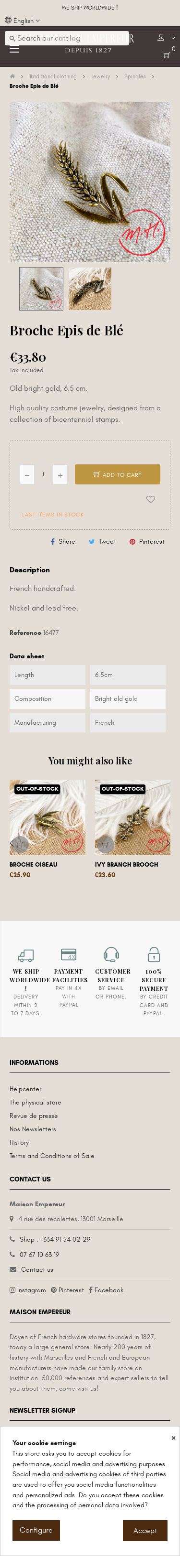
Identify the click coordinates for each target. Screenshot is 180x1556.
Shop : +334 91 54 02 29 (55, 1239)
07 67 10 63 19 (39, 1255)
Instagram (31, 1290)
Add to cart (118, 475)
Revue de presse (34, 1116)
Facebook (109, 1290)
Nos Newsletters (33, 1129)
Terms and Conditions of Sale (52, 1156)
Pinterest (152, 541)
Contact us (37, 1270)
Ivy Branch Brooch (126, 865)
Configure (36, 1530)
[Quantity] (44, 474)
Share (67, 541)
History (19, 1142)
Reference (25, 633)
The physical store (35, 1102)
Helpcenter (25, 1089)
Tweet (107, 541)
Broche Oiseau (33, 865)
